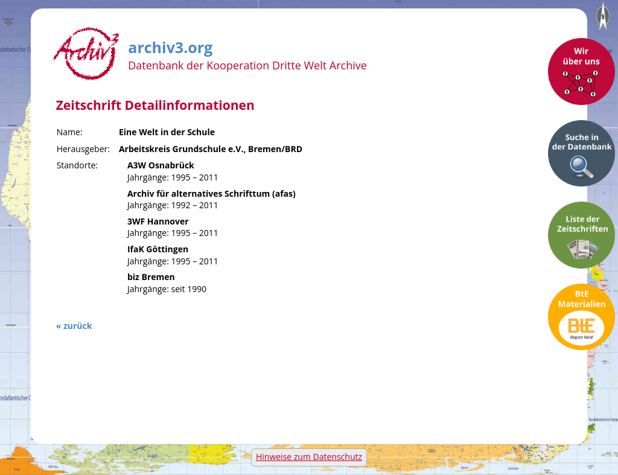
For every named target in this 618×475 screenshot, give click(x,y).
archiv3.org (170, 45)
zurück (77, 325)
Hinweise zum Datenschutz (309, 456)
